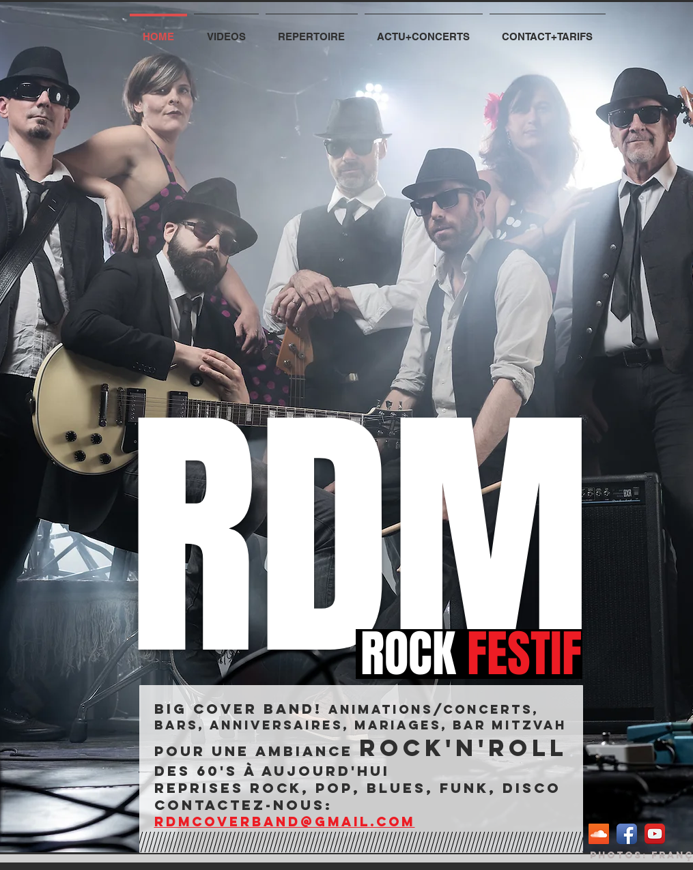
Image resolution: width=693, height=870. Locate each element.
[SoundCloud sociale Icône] (599, 834)
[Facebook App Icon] (627, 834)
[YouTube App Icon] (655, 834)
